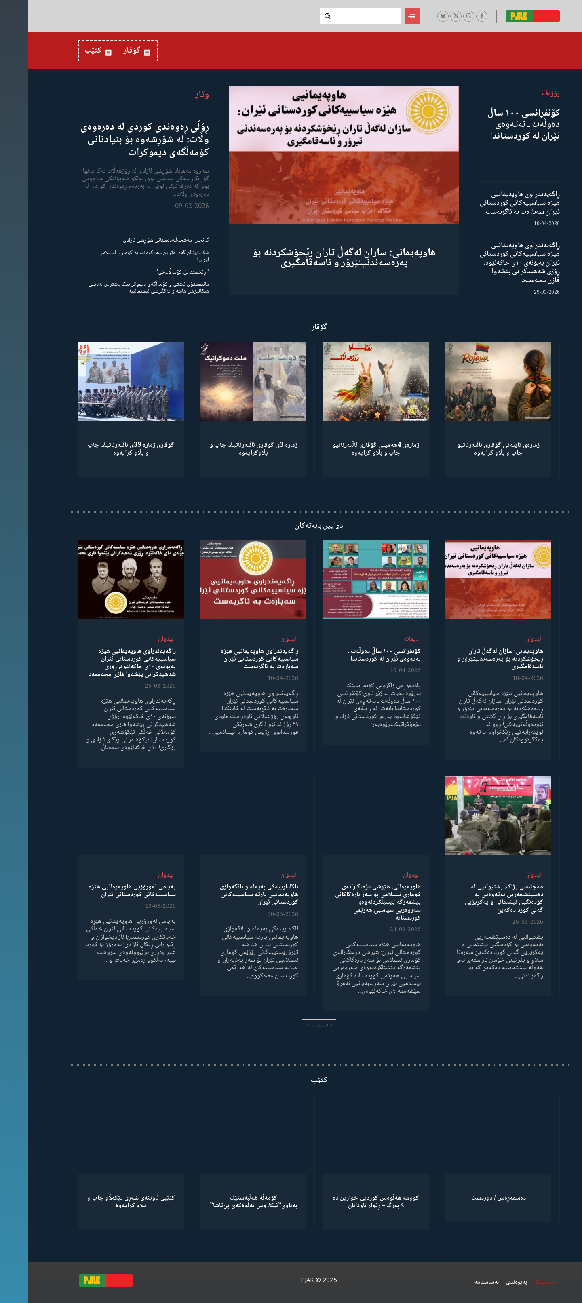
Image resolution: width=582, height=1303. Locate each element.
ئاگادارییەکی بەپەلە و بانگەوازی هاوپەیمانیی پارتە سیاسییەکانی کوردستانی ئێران (231, 895)
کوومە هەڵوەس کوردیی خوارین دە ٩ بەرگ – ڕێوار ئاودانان (348, 1202)
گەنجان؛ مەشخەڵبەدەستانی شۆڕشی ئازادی (138, 240)
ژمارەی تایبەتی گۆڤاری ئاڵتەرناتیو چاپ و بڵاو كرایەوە (470, 449)
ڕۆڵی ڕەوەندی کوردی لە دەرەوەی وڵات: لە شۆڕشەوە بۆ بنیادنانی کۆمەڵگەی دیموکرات (117, 139)
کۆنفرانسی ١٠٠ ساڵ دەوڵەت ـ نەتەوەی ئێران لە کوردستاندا (496, 125)
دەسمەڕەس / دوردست (470, 1198)
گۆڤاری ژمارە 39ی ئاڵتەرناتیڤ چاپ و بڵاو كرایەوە (103, 449)
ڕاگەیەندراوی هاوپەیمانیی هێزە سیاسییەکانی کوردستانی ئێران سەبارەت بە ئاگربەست (492, 203)
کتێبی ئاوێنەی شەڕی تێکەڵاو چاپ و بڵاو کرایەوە (103, 1202)
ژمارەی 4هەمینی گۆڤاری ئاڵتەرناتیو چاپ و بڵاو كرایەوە (348, 449)
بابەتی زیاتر (291, 1025)
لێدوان (505, 639)
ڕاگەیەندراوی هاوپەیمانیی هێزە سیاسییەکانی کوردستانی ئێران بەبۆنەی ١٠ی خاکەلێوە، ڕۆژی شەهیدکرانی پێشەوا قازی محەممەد (492, 263)
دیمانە (383, 639)
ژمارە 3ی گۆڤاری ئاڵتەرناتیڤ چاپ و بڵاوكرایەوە (226, 449)
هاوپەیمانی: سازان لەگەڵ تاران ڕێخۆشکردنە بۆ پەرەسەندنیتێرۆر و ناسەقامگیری (316, 258)
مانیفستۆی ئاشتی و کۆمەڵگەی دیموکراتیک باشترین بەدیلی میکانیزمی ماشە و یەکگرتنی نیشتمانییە (121, 288)
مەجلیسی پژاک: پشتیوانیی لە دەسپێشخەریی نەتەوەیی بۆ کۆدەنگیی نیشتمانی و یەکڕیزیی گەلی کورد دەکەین (476, 899)
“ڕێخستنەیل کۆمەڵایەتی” (154, 272)
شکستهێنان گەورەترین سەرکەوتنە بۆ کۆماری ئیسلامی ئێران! (126, 256)
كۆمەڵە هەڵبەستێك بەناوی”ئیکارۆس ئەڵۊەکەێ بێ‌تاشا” (226, 1202)
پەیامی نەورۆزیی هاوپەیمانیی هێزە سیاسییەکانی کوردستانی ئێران (104, 891)
